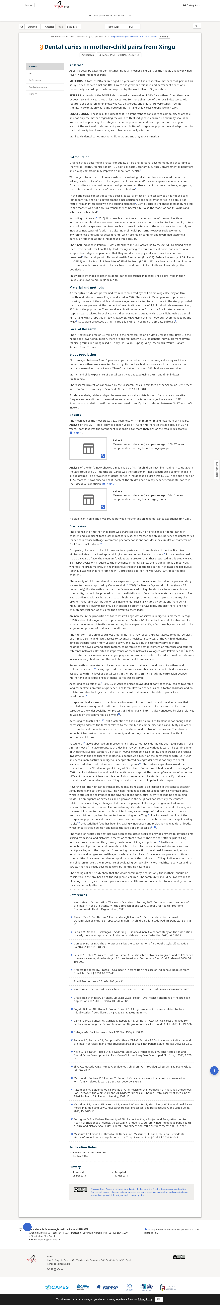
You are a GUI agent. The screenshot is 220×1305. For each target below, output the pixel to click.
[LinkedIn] (55, 1269)
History (33, 93)
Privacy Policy (145, 1299)
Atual (61, 26)
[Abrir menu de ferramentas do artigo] (27, 1196)
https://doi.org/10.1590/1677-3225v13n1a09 (134, 36)
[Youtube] (62, 1269)
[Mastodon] (52, 1269)
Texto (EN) (113, 26)
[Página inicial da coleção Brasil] (31, 1262)
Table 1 (75, 432)
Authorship (88, 54)
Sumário (32, 26)
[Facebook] (58, 1269)
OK (159, 1299)
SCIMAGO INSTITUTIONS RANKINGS (119, 54)
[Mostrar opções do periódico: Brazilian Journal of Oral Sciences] (130, 15)
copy (164, 36)
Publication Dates (38, 86)
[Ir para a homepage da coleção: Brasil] (94, 5)
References (35, 79)
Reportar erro (216, 469)
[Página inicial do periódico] (22, 26)
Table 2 (108, 483)
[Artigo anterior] (47, 26)
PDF (131, 26)
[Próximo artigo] (74, 26)
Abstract (34, 65)
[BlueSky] (48, 1269)
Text (31, 72)
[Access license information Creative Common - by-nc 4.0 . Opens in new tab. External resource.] (80, 1189)
